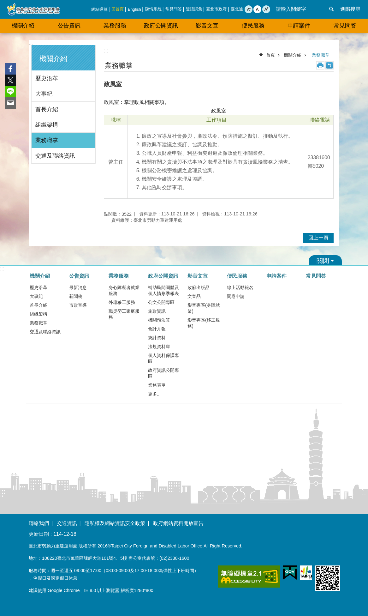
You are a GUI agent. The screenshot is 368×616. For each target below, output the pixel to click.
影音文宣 (207, 25)
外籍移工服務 (122, 302)
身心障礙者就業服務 (124, 290)
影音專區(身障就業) (203, 308)
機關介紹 (23, 25)
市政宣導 (78, 305)
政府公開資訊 (161, 25)
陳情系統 (153, 9)
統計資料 (157, 337)
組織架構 (46, 125)
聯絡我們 (39, 523)
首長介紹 (46, 109)
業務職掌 (46, 140)
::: (31, 42)
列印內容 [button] (320, 65)
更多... (154, 393)
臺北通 (237, 9)
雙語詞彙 (194, 9)
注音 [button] (329, 65)
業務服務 (115, 25)
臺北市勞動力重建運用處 (33, 9)
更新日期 (39, 534)
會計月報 (157, 328)
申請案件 (299, 25)
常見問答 (173, 9)
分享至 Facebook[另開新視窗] (10, 69)
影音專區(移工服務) (203, 323)
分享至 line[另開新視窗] (10, 91)
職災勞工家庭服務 (124, 314)
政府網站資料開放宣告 (178, 523)
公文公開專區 (161, 302)
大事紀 (43, 94)
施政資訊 (157, 311)
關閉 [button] (325, 260)
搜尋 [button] (331, 9)
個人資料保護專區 (163, 358)
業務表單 (157, 385)
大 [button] (266, 9)
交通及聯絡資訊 (55, 156)
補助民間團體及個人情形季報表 (163, 290)
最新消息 (78, 287)
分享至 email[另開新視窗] (10, 103)
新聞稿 (75, 296)
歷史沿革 (46, 78)
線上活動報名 (240, 287)
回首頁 (117, 9)
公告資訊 (69, 25)
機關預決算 (159, 320)
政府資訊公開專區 (163, 373)
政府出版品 (198, 287)
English (134, 9)
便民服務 (253, 25)
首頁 (270, 54)
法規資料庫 (159, 346)
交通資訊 (67, 523)
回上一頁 (318, 237)
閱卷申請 (236, 296)
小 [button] (248, 9)
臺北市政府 (216, 9)
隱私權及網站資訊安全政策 (115, 523)
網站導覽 (99, 9)
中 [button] (257, 9)
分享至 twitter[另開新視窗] (10, 80)
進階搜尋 (350, 9)
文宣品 (194, 296)
